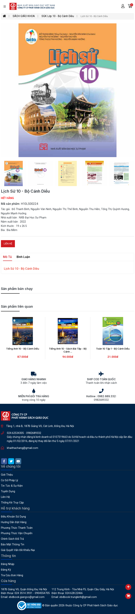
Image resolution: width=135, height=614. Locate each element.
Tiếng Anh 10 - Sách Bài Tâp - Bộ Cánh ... (68, 350)
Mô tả (7, 257)
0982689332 (33, 433)
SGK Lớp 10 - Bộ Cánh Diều (58, 16)
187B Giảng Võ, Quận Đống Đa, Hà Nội (24, 589)
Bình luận (23, 257)
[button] (130, 6)
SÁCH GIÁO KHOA (24, 16)
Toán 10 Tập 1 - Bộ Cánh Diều (113, 348)
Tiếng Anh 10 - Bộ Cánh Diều (22, 348)
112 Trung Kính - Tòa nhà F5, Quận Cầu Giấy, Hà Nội (83, 589)
